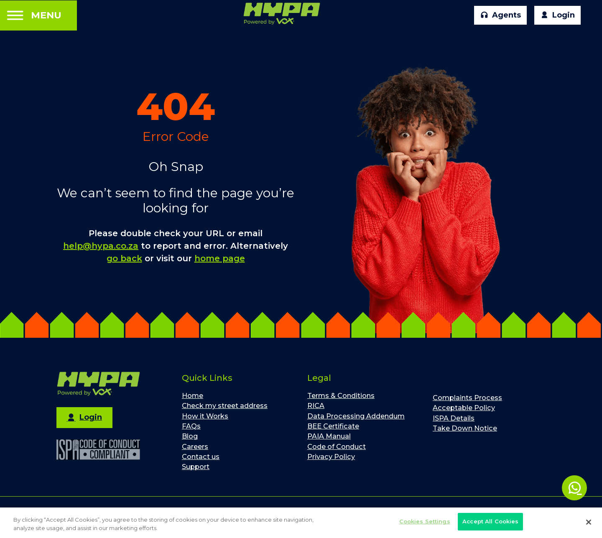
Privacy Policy (331, 456)
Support (195, 466)
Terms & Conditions (341, 395)
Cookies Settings (424, 521)
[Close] (588, 522)
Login (558, 15)
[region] (301, 522)
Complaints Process (467, 397)
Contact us (200, 456)
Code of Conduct (336, 446)
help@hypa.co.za (100, 246)
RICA (315, 405)
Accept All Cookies (490, 521)
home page (219, 258)
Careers (195, 446)
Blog (190, 436)
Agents (500, 15)
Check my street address (225, 405)
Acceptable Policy (464, 407)
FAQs (191, 426)
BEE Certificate (333, 426)
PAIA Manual (329, 436)
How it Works (205, 416)
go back (124, 258)
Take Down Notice (465, 428)
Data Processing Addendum (356, 416)
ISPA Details (453, 418)
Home (192, 395)
